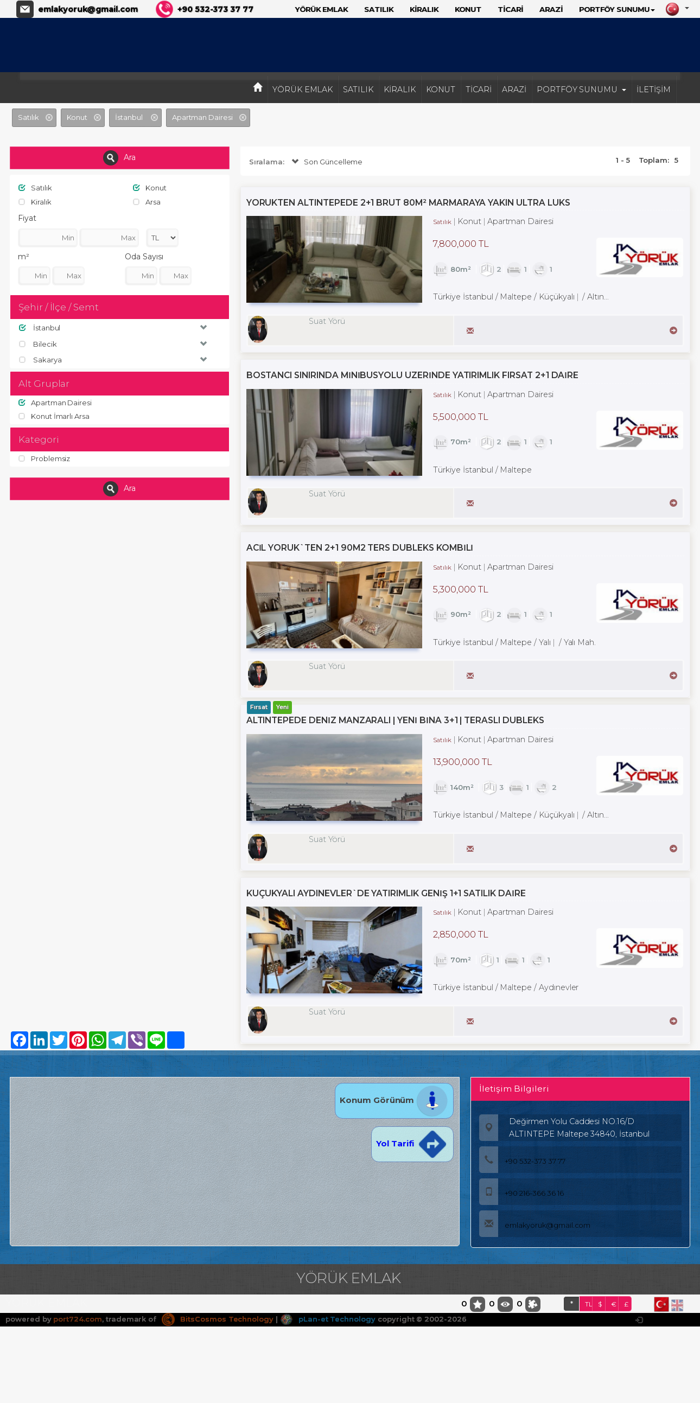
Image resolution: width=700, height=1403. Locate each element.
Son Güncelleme (325, 161)
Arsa (147, 201)
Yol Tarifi (412, 1143)
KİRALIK (424, 9)
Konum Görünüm (394, 1100)
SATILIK (378, 9)
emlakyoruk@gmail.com (88, 9)
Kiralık (35, 201)
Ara (119, 157)
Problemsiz (44, 458)
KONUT (468, 9)
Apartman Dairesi (55, 402)
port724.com (77, 1319)
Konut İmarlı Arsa (54, 416)
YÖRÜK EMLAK (321, 9)
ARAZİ (551, 9)
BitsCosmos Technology (217, 1319)
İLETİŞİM (654, 89)
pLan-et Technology (328, 1319)
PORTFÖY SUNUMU (617, 9)
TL (589, 1304)
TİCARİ (510, 9)
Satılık (35, 187)
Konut (150, 187)
